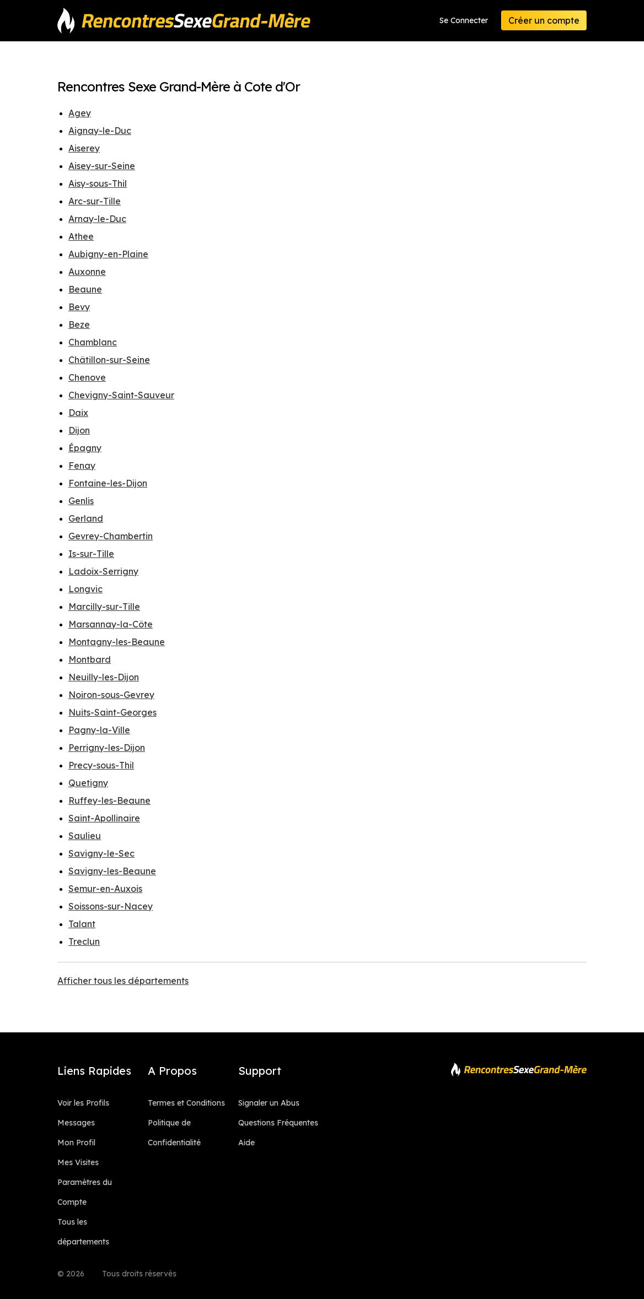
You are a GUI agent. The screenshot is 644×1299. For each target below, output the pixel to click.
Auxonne (87, 271)
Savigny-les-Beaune (112, 870)
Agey (79, 112)
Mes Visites (78, 1162)
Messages (76, 1123)
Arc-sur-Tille (94, 201)
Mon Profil (76, 1143)
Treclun (84, 941)
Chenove (87, 377)
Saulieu (84, 835)
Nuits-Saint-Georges (112, 712)
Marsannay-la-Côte (110, 624)
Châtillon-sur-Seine (109, 359)
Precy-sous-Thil (101, 765)
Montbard (89, 659)
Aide (246, 1143)
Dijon (79, 430)
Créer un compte (543, 20)
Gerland (85, 518)
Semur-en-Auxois (105, 888)
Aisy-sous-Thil (97, 183)
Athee (81, 236)
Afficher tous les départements (123, 980)
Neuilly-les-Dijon (103, 677)
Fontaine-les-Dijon (107, 483)
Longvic (85, 588)
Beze (79, 324)
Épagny (84, 447)
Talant (81, 923)
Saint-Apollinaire (104, 818)
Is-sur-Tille (91, 553)
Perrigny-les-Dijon (106, 747)
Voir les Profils (83, 1103)
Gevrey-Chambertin (110, 536)
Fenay (81, 465)
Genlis (81, 500)
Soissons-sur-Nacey (110, 906)
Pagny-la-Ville (99, 729)
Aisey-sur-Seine (101, 165)
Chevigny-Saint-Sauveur (121, 394)
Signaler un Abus (268, 1103)
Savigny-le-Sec (101, 853)
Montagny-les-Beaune (116, 641)
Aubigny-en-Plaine (108, 253)
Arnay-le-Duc (97, 218)
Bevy (79, 306)
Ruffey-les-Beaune (109, 800)
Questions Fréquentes (278, 1123)
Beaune (85, 289)
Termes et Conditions (186, 1103)
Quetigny (88, 782)
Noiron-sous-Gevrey (111, 694)
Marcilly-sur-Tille (104, 606)
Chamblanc (92, 342)
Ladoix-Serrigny (103, 571)
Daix (78, 412)
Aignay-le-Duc (99, 130)
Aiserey (84, 148)
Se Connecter (463, 20)
